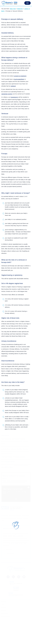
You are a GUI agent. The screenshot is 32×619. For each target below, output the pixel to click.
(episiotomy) (14, 97)
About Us (9, 549)
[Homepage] (9, 3)
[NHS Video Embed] (16, 493)
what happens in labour (21, 464)
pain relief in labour (7, 467)
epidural (13, 86)
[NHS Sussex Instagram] (18, 576)
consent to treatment (20, 76)
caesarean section (6, 94)
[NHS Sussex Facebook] (8, 576)
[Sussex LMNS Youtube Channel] (24, 576)
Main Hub (13, 8)
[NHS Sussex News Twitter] (13, 576)
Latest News (10, 553)
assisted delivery (10, 461)
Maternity (20, 8)
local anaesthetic (19, 79)
